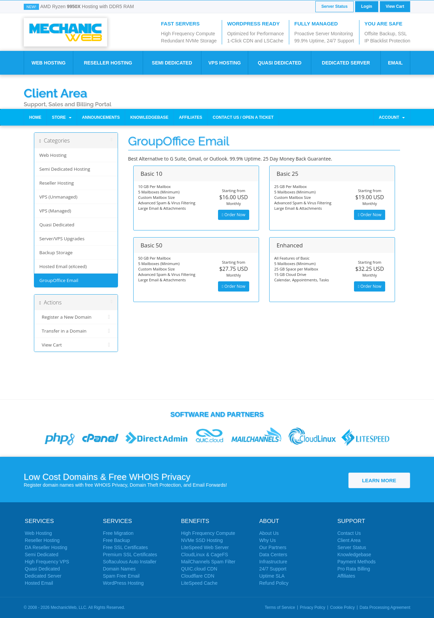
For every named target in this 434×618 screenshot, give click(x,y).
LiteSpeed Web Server (205, 547)
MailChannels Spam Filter (208, 561)
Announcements (101, 117)
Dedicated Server (346, 62)
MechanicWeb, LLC (68, 607)
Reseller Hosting (108, 62)
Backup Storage (56, 252)
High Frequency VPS (47, 561)
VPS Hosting (224, 62)
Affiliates (190, 117)
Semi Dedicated (172, 62)
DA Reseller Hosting (46, 547)
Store (62, 117)
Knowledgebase (149, 117)
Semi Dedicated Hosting (64, 169)
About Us (269, 533)
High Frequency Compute (208, 533)
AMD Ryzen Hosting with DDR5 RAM (87, 6)
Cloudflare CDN (197, 576)
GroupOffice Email (58, 280)
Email (395, 62)
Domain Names (119, 569)
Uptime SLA (271, 576)
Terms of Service (280, 607)
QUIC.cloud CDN (199, 569)
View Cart (395, 6)
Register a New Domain (76, 317)
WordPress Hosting (123, 583)
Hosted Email (39, 583)
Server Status (334, 6)
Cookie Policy (342, 607)
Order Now (233, 215)
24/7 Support (272, 569)
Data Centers (273, 554)
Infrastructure (273, 561)
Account (392, 117)
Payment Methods (356, 561)
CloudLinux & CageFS (204, 554)
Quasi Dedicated (279, 62)
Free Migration (118, 533)
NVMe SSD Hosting (202, 540)
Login (366, 6)
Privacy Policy (313, 607)
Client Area (55, 92)
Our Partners (272, 547)
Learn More (379, 480)
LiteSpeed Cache (199, 583)
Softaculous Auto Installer (130, 561)
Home (35, 117)
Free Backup (116, 540)
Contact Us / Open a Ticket (243, 117)
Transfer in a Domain (76, 331)
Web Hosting (48, 62)
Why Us (267, 540)
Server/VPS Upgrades (61, 239)
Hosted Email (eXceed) (63, 266)
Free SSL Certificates (125, 547)
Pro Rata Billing (353, 569)
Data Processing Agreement (385, 607)
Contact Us (349, 533)
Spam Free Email (121, 576)
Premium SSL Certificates (130, 554)
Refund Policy (273, 583)
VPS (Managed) (55, 211)
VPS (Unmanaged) (58, 197)
